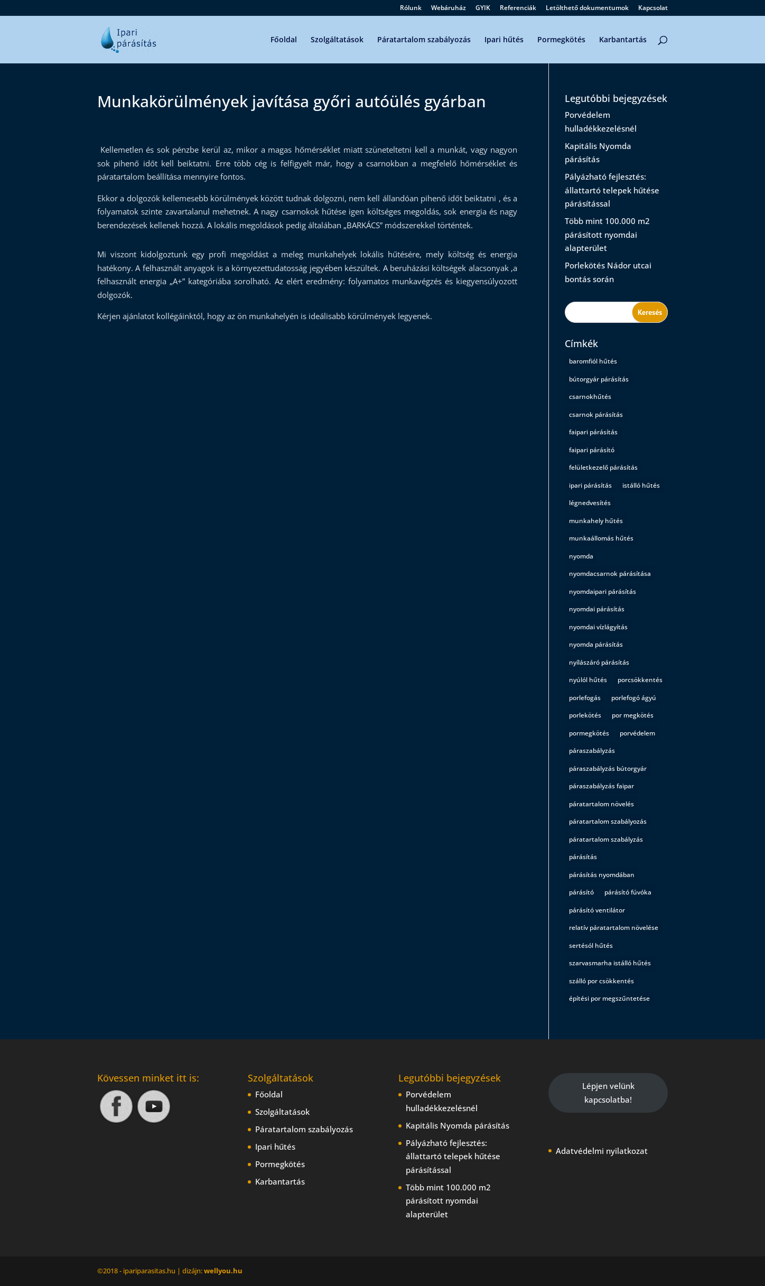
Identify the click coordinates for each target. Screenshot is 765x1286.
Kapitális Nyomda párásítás (457, 1125)
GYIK (482, 8)
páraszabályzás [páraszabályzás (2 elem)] (592, 750)
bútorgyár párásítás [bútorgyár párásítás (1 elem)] (599, 379)
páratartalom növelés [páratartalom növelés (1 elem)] (601, 803)
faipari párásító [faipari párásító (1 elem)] (591, 449)
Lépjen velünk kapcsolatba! (608, 1092)
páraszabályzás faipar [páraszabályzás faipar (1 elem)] (601, 785)
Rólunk (411, 8)
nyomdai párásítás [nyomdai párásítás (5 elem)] (596, 608)
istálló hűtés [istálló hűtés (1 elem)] (641, 485)
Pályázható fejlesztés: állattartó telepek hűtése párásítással (612, 190)
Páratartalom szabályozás (424, 40)
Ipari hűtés (504, 40)
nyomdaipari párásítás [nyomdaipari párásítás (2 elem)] (602, 591)
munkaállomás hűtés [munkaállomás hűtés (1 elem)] (601, 538)
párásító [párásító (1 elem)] (581, 892)
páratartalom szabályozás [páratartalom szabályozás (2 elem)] (608, 821)
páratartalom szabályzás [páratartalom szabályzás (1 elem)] (606, 839)
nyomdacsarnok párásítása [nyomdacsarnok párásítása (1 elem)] (610, 573)
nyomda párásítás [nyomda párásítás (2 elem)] (596, 644)
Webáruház (448, 8)
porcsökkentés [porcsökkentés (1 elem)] (640, 679)
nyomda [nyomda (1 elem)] (581, 556)
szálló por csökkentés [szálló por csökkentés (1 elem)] (601, 980)
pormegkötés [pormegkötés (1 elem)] (589, 733)
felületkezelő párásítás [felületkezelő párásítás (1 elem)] (603, 467)
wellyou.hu (223, 1270)
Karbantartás (623, 40)
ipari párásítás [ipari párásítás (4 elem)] (590, 485)
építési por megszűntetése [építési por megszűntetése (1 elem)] (609, 998)
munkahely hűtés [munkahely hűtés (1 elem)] (596, 520)
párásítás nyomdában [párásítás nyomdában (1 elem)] (602, 874)
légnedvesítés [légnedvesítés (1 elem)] (590, 502)
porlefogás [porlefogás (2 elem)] (585, 697)
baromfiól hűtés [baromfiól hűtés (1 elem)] (593, 361)
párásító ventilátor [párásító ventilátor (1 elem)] (597, 910)
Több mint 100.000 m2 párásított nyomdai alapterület (607, 234)
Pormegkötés (561, 40)
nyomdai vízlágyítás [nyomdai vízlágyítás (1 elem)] (598, 626)
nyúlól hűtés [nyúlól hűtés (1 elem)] (588, 679)
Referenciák (518, 8)
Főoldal (283, 40)
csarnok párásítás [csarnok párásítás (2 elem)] (596, 414)
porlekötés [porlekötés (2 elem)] (585, 715)
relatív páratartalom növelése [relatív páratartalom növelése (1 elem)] (613, 927)
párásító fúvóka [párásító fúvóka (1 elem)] (627, 892)
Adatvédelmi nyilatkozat (602, 1150)
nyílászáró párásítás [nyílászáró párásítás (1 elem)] (599, 662)
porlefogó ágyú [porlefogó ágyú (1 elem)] (633, 697)
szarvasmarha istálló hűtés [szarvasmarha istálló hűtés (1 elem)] (610, 962)
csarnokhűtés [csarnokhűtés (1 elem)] (590, 396)
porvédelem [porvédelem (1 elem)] (637, 733)
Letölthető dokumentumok (587, 8)
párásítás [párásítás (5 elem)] (583, 856)
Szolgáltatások (337, 40)
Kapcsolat (653, 8)
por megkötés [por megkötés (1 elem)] (633, 715)
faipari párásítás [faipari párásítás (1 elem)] (593, 431)
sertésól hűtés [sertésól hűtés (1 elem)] (591, 945)
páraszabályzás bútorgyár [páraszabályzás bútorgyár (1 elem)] (608, 768)
